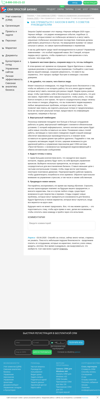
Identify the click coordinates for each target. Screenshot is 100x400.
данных (77, 352)
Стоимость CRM (88, 369)
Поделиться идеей (39, 380)
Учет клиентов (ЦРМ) (12, 367)
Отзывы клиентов (89, 380)
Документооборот (11, 385)
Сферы (61, 7)
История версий (63, 392)
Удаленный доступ (39, 385)
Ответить (63, 249)
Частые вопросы (38, 367)
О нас (78, 9)
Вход (74, 3)
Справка (94, 9)
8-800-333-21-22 (15, 2)
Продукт (50, 9)
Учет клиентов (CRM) (46, 15)
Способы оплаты (89, 372)
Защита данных (37, 382)
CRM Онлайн (61, 379)
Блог (85, 9)
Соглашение (87, 374)
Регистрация (90, 3)
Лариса (31, 237)
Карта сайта (36, 387)
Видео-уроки (36, 374)
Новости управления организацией (74, 15)
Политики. (85, 397)
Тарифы (69, 9)
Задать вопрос (37, 377)
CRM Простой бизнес (22, 9)
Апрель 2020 (33, 18)
